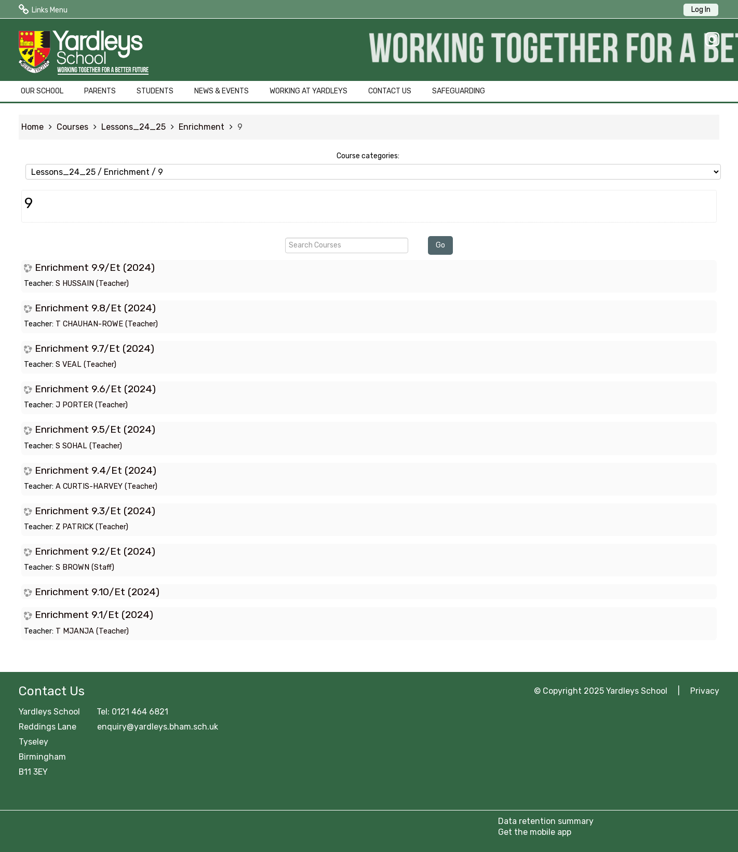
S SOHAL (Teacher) (89, 446)
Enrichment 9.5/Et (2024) (95, 429)
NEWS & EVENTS (221, 91)
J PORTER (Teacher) (92, 405)
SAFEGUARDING (458, 91)
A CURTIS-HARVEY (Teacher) (106, 486)
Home (32, 127)
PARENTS (100, 91)
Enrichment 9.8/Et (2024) (95, 308)
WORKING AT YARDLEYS (308, 91)
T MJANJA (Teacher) (92, 631)
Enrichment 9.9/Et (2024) (95, 267)
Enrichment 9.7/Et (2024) (94, 348)
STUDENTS (155, 91)
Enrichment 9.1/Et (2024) (94, 615)
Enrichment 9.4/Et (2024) (95, 470)
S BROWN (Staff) (85, 567)
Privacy (704, 691)
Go (440, 245)
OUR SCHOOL (42, 91)
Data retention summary (546, 821)
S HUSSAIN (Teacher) (92, 283)
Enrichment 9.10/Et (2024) (97, 592)
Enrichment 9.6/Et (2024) (95, 389)
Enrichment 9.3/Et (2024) (95, 511)
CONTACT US (389, 91)
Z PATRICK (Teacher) (92, 527)
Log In (700, 9)
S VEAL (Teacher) (86, 364)
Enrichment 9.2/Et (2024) (95, 551)
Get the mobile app (534, 832)
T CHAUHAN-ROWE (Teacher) (107, 324)
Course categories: (368, 156)
